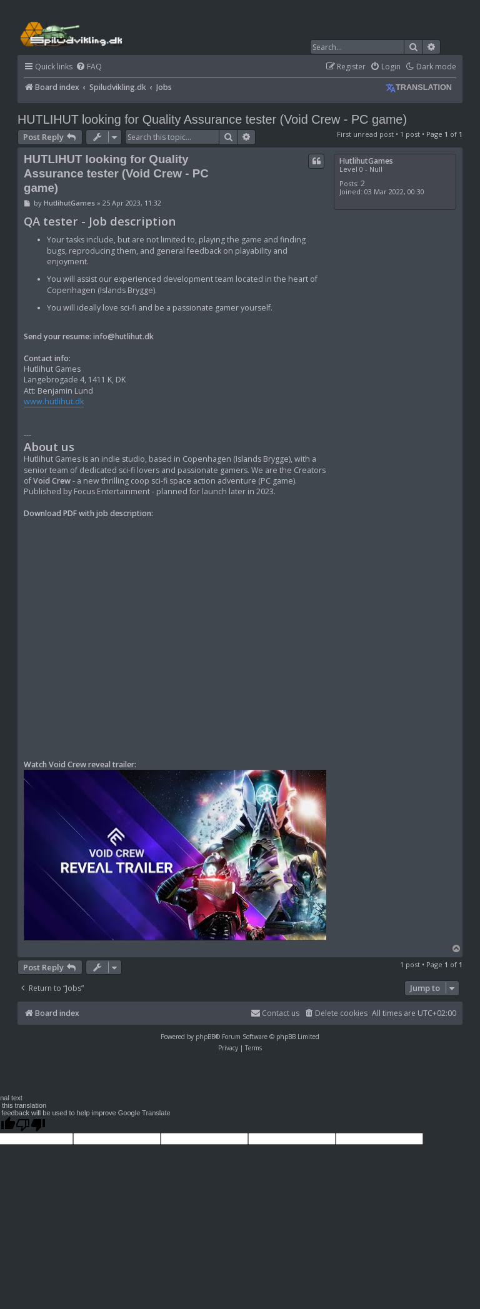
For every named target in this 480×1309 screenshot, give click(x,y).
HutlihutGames (366, 161)
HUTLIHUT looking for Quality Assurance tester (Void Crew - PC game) (212, 119)
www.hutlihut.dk (54, 401)
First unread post (365, 134)
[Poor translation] (31, 1125)
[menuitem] (89, 67)
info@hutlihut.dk (123, 336)
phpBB (205, 1036)
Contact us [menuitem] (275, 1013)
